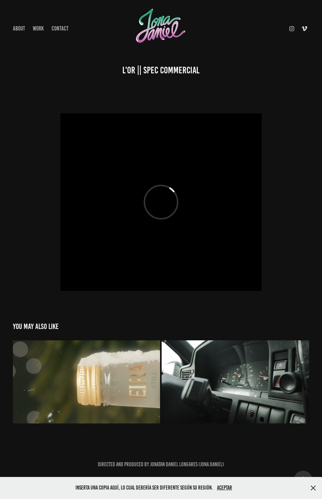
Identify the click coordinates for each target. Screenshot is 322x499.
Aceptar (224, 488)
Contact (60, 28)
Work (38, 28)
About (19, 28)
